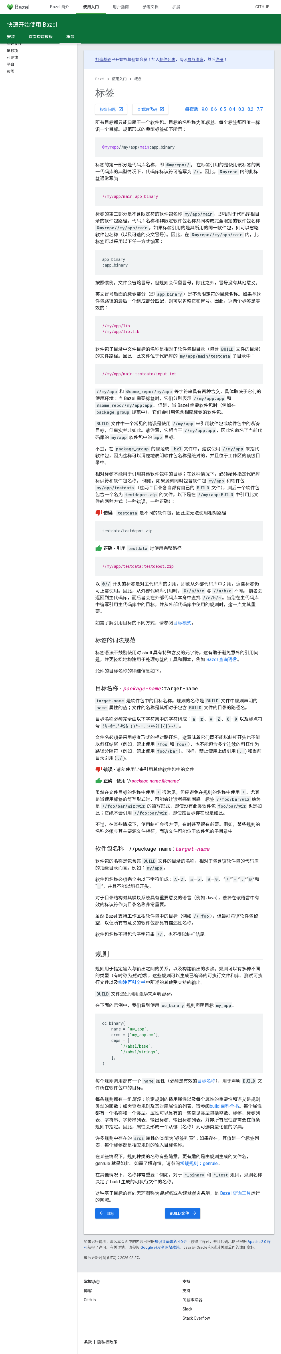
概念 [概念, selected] (70, 36)
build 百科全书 (224, 1106)
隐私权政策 (107, 1342)
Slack (187, 1309)
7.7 (260, 109)
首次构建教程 (41, 36)
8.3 (241, 109)
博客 (88, 1290)
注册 (219, 59)
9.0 (205, 109)
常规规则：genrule (199, 1163)
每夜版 (192, 109)
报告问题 (111, 109)
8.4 (232, 109)
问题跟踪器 (193, 1300)
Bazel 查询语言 (221, 659)
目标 (106, 1213)
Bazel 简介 (59, 7)
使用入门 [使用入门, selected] (91, 7)
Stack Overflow (196, 1318)
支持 (187, 1290)
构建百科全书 (132, 982)
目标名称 (206, 1081)
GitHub (262, 7)
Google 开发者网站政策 (160, 1247)
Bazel (99, 79)
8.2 (251, 109)
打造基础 (103, 59)
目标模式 (182, 623)
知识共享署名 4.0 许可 (173, 1241)
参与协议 (195, 59)
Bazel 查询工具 (235, 1193)
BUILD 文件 (183, 1213)
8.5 (223, 109)
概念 (138, 79)
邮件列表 (167, 59)
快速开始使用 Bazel (32, 24)
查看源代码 (151, 109)
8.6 (214, 109)
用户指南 (121, 7)
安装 (11, 36)
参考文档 (151, 7)
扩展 (176, 7)
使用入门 (119, 79)
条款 (88, 1342)
